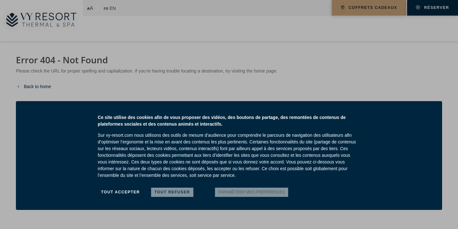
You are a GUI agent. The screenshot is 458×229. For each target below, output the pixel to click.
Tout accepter (120, 192)
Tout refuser (172, 192)
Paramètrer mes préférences (251, 192)
